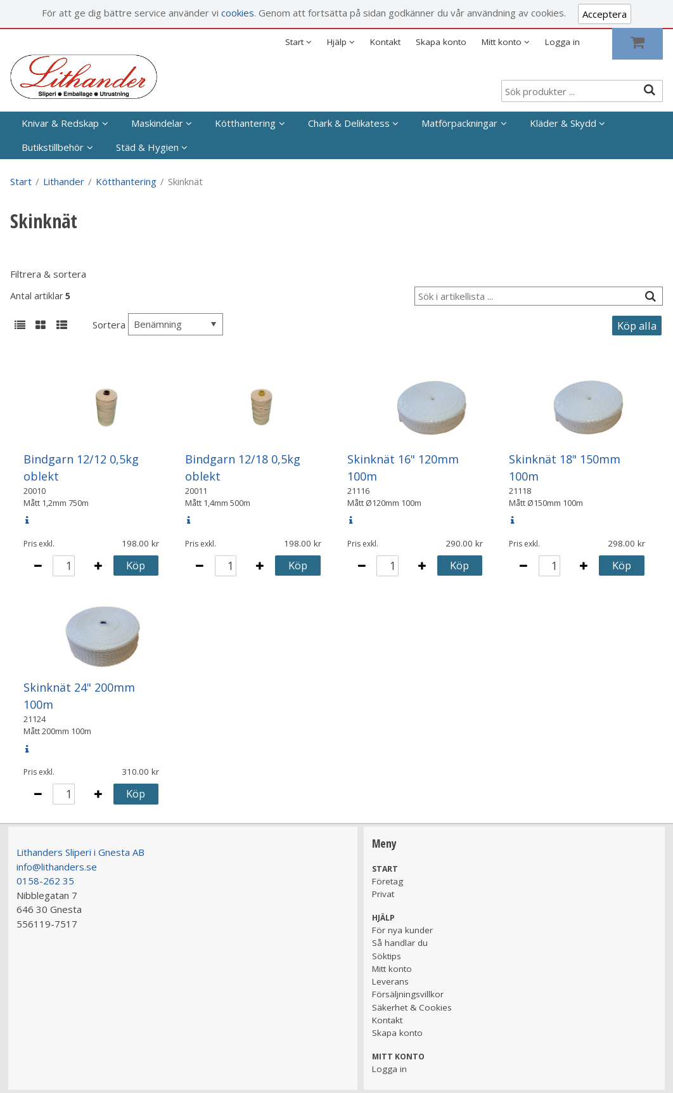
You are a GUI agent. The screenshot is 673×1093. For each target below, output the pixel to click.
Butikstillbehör (53, 147)
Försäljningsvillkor (408, 994)
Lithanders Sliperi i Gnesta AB (80, 852)
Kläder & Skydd (563, 123)
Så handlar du (400, 942)
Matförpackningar (459, 123)
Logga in (562, 42)
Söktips (386, 956)
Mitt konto (392, 968)
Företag (387, 881)
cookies (237, 12)
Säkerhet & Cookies (412, 1007)
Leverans (390, 981)
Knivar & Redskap (60, 123)
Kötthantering (245, 123)
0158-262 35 (45, 880)
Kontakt (385, 42)
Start (21, 181)
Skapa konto (441, 42)
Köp (135, 565)
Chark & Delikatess (349, 123)
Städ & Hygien (147, 147)
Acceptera (604, 14)
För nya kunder (402, 930)
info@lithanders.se (56, 866)
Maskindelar (157, 123)
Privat (383, 894)
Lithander (63, 181)
